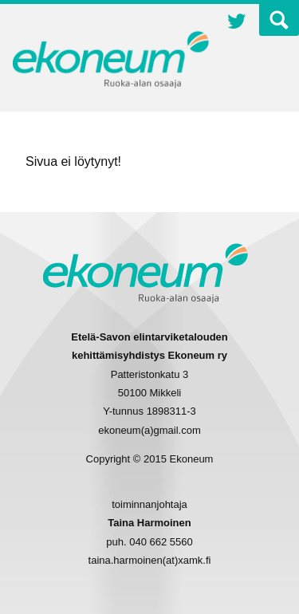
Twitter (236, 23)
